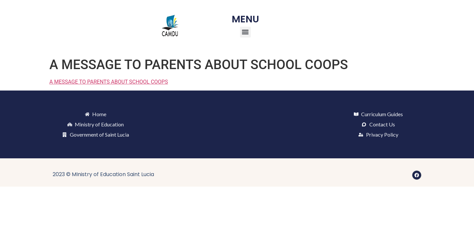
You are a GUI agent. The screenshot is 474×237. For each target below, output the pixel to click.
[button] (245, 32)
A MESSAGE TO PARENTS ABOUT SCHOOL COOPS (108, 82)
